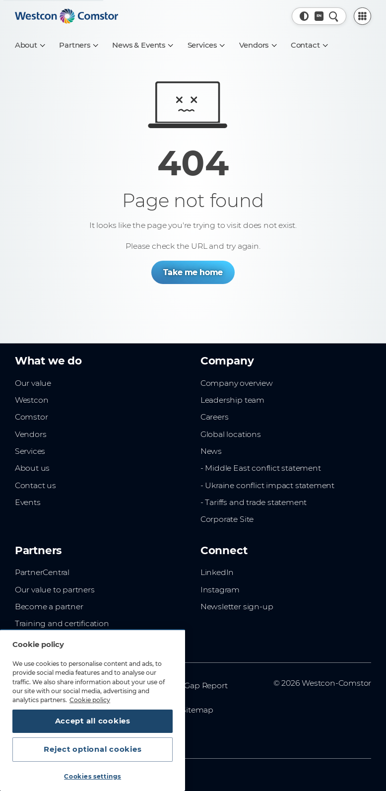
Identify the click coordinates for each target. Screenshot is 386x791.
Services (30, 451)
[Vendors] (257, 45)
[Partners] (78, 45)
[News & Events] (142, 45)
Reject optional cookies (92, 749)
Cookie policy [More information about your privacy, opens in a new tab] (89, 700)
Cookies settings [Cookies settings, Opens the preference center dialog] (92, 776)
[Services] (206, 45)
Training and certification (62, 623)
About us (32, 468)
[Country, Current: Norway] (319, 16)
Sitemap (197, 710)
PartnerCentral (42, 572)
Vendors (31, 434)
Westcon (32, 400)
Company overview (236, 383)
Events (28, 502)
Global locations (230, 434)
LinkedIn (217, 572)
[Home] (66, 16)
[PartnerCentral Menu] (363, 16)
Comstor (31, 417)
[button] (304, 16)
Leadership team (232, 400)
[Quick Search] (333, 16)
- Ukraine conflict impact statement (267, 485)
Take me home (193, 272)
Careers (214, 417)
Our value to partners (55, 589)
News (211, 451)
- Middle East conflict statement (260, 468)
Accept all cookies (92, 721)
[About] (30, 45)
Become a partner (49, 606)
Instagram (220, 589)
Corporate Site (227, 519)
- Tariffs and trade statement (253, 502)
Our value (33, 383)
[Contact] (309, 45)
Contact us (35, 485)
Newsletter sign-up (236, 606)
